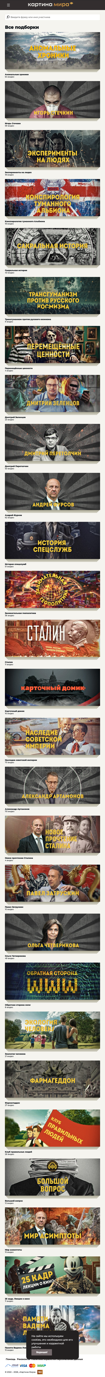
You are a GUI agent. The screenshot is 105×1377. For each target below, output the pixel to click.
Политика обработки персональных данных (57, 1359)
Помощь (10, 1359)
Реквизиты (23, 1359)
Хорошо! (41, 1352)
